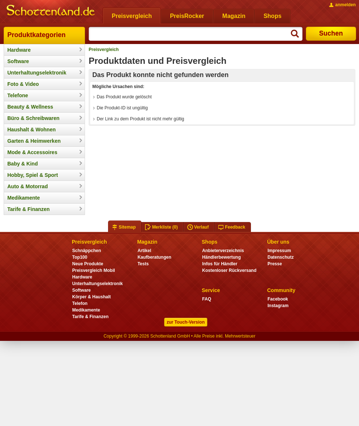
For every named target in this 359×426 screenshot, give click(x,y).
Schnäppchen (86, 250)
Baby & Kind (22, 164)
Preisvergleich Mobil (93, 270)
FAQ (206, 299)
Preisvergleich (104, 49)
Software (18, 61)
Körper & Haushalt (91, 296)
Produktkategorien (36, 35)
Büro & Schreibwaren (33, 118)
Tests (143, 263)
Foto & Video (23, 84)
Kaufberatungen (154, 257)
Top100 (79, 257)
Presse (274, 263)
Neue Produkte (87, 263)
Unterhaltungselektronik (36, 73)
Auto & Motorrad (27, 186)
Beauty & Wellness (30, 107)
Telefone (17, 95)
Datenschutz (280, 257)
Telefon (80, 303)
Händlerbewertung (221, 257)
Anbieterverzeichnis (223, 250)
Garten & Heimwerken (34, 141)
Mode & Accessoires (32, 152)
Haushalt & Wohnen (31, 129)
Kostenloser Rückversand (229, 270)
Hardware (19, 50)
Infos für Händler (219, 263)
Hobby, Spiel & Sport (32, 175)
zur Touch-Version (186, 322)
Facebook (277, 299)
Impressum (279, 250)
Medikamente (23, 198)
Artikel (144, 250)
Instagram (277, 305)
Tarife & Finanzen (28, 209)
